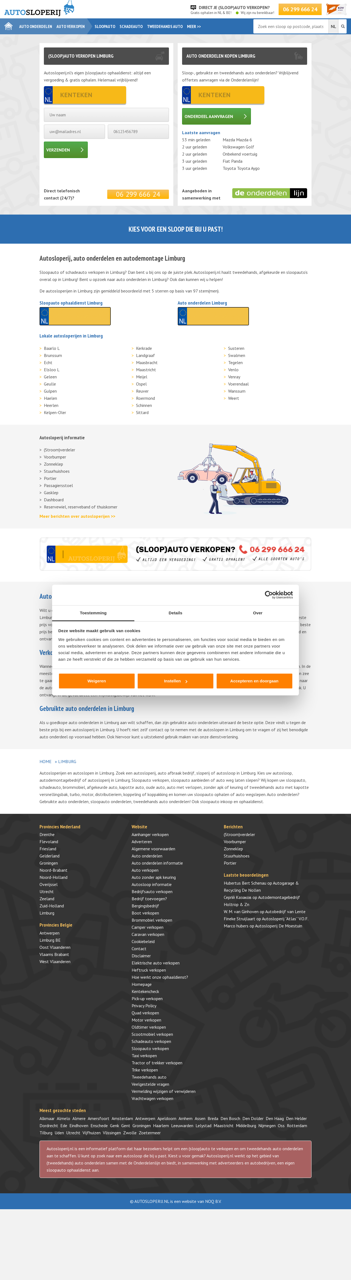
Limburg (46, 913)
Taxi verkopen (144, 1055)
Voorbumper (55, 457)
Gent (125, 1125)
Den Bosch (230, 1118)
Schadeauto (131, 26)
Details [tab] (175, 613)
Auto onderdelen (35, 26)
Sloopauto (105, 26)
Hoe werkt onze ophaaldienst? (160, 977)
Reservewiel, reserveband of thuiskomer (80, 507)
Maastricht (146, 369)
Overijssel (48, 884)
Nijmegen (267, 1125)
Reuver (142, 391)
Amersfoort (98, 1118)
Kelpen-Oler (55, 412)
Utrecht (46, 891)
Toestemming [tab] (93, 613)
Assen (200, 1118)
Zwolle (130, 1132)
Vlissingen (112, 1132)
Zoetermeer (150, 1132)
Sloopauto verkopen (150, 1048)
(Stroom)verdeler (59, 449)
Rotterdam (297, 1125)
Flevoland (48, 841)
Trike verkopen (145, 1070)
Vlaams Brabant (54, 954)
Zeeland (46, 898)
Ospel (141, 384)
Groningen (48, 863)
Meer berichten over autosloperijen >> (77, 516)
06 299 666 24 (300, 9)
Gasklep (51, 492)
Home (45, 761)
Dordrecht (48, 1125)
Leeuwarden (182, 1125)
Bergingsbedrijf (145, 905)
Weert (233, 398)
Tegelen (235, 362)
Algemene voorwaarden (153, 848)
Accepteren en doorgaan (254, 681)
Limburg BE (50, 940)
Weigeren (96, 681)
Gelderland (49, 856)
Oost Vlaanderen (54, 947)
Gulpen (50, 391)
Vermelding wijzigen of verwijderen (164, 1091)
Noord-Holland (53, 877)
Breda (213, 1118)
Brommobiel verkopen (152, 920)
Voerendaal (238, 384)
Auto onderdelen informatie (157, 863)
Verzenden (58, 150)
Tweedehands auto (165, 26)
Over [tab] (258, 613)
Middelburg (246, 1125)
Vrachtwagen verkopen (152, 1098)
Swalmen (236, 355)
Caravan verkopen (148, 934)
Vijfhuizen (92, 1132)
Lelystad (203, 1125)
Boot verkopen (145, 913)
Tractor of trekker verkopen (157, 1062)
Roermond (145, 398)
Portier (50, 478)
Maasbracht (147, 362)
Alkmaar (47, 1118)
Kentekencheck (145, 991)
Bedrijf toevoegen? (149, 898)
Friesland (47, 848)
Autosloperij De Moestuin (278, 926)
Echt (48, 362)
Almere (79, 1118)
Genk (114, 1125)
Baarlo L (52, 348)
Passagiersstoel (58, 485)
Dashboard (54, 499)
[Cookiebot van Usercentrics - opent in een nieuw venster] (269, 595)
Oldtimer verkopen (149, 1027)
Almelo (63, 1118)
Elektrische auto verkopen (156, 963)
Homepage (142, 984)
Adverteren (142, 841)
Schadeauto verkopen (151, 1041)
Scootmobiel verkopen (152, 1034)
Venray (234, 376)
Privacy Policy (144, 1005)
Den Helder (296, 1118)
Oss (281, 1125)
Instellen (175, 681)
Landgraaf (145, 355)
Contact (139, 948)
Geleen (50, 376)
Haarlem (161, 1125)
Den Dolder (253, 1118)
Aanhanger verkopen (150, 834)
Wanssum (236, 391)
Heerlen (51, 405)
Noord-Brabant (53, 870)
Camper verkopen (147, 927)
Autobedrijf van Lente (285, 911)
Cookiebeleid (143, 941)
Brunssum (53, 355)
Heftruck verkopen (149, 970)
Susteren (236, 348)
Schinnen (144, 405)
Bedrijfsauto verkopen (152, 891)
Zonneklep (53, 464)
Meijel (141, 376)
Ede (63, 1125)
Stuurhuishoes (57, 471)
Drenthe (47, 834)
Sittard (142, 412)
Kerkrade (144, 348)
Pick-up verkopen (147, 998)
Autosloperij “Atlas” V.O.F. (285, 918)
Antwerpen (49, 933)
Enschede (99, 1125)
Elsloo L (52, 369)
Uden (59, 1132)
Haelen (50, 398)
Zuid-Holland (51, 905)
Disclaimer (141, 955)
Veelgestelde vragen (150, 1084)
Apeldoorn (166, 1118)
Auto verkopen (70, 26)
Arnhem (186, 1118)
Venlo (233, 369)
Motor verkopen (146, 1020)
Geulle (50, 384)
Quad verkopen (145, 1012)
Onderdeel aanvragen (209, 116)
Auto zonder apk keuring (154, 877)
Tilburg (45, 1132)
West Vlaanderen (54, 961)
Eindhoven (78, 1125)
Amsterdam (122, 1118)
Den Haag (275, 1118)
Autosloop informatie (152, 884)
